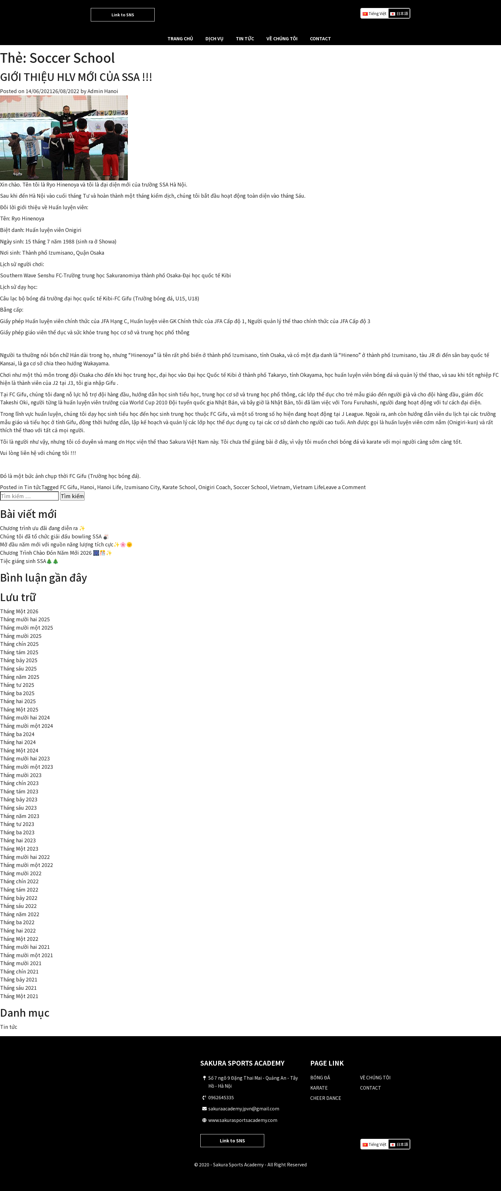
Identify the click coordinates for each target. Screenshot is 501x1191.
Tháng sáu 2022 (18, 905)
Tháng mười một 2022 (26, 865)
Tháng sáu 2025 (18, 668)
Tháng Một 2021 (19, 996)
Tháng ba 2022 (17, 922)
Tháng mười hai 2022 (25, 857)
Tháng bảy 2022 (18, 897)
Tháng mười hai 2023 (25, 758)
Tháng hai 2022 (18, 930)
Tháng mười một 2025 (26, 627)
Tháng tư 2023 (17, 824)
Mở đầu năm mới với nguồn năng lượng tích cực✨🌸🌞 (66, 544)
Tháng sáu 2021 (18, 987)
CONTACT (320, 38)
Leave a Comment (344, 487)
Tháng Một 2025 (19, 709)
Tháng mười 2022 (21, 873)
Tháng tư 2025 (17, 684)
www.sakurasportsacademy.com (242, 1120)
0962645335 (221, 1097)
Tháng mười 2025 (21, 635)
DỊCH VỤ (214, 38)
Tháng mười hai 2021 (25, 946)
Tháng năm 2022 (19, 914)
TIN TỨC (245, 38)
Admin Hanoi (103, 91)
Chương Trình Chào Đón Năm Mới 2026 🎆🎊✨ (56, 552)
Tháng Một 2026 (19, 611)
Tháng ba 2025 (17, 693)
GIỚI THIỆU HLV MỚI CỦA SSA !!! (76, 76)
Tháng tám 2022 (19, 889)
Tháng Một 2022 (19, 938)
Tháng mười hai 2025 (25, 619)
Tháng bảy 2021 (18, 979)
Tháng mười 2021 (21, 963)
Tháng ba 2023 (17, 832)
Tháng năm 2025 (19, 676)
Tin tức (32, 487)
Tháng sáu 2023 (18, 807)
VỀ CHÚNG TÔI (281, 38)
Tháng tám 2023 (19, 791)
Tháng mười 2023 (21, 775)
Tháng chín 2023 (19, 783)
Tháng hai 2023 (18, 840)
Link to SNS (123, 14)
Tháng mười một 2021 (26, 955)
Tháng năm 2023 (19, 816)
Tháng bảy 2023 (18, 799)
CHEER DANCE (325, 1098)
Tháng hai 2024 (18, 742)
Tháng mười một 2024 (26, 725)
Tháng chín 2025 (19, 643)
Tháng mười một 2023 (26, 766)
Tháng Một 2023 (19, 848)
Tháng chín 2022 (19, 881)
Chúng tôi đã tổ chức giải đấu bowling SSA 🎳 (54, 536)
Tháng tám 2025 (19, 652)
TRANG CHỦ (180, 38)
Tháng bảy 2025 (18, 660)
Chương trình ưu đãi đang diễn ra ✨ (42, 528)
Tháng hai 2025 (18, 701)
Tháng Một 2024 (19, 750)
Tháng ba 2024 (17, 734)
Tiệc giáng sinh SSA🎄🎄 (29, 561)
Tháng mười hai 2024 (25, 717)
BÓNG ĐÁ (320, 1077)
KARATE (319, 1087)
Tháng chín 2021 (19, 971)
